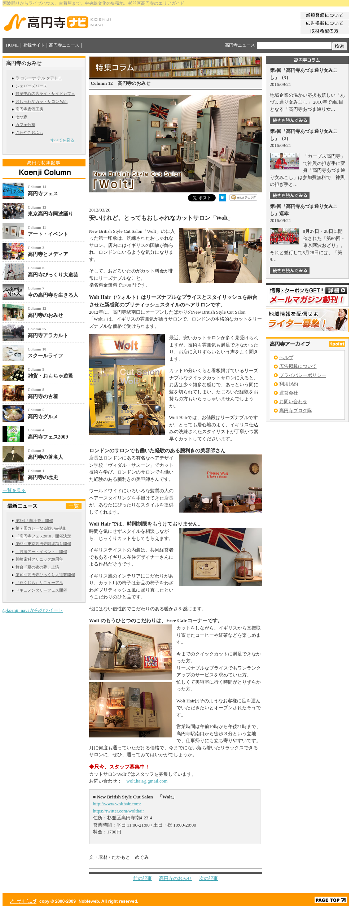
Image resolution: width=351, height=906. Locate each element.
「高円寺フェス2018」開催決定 (43, 536)
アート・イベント (48, 234)
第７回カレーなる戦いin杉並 (41, 528)
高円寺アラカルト (48, 335)
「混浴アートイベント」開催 (41, 551)
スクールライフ (45, 355)
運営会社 (288, 393)
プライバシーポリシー (302, 375)
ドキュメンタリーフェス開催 (41, 590)
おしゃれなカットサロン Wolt (42, 101)
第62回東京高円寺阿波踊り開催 (43, 543)
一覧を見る (14, 490)
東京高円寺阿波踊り (50, 214)
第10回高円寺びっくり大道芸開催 (45, 574)
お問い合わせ (293, 401)
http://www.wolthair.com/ (117, 803)
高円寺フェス (43, 193)
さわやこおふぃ (29, 132)
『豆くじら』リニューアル (39, 582)
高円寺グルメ (43, 416)
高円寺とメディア (48, 254)
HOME (12, 45)
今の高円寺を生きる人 (53, 295)
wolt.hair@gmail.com (147, 781)
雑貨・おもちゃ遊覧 (50, 376)
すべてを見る (62, 140)
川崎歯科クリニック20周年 (39, 559)
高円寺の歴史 (43, 477)
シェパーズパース (31, 86)
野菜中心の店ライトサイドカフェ (45, 93)
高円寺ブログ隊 (295, 410)
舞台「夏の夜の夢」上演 (37, 567)
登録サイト (34, 45)
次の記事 (208, 878)
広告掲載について (298, 366)
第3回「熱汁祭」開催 (34, 520)
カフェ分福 (25, 124)
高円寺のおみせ (45, 315)
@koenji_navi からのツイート (33, 610)
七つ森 (21, 117)
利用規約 (288, 384)
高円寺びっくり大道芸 (53, 275)
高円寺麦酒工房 (29, 109)
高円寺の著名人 (45, 457)
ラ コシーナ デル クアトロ (39, 78)
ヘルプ (286, 357)
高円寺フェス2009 (48, 437)
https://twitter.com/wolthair (118, 811)
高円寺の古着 (43, 396)
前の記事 (142, 878)
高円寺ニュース (64, 45)
